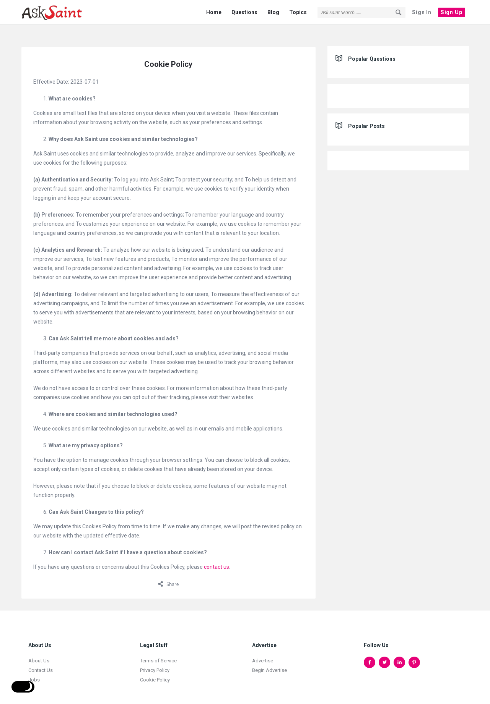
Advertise (262, 650)
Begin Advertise (269, 659)
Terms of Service (158, 650)
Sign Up (451, 12)
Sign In (421, 12)
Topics (298, 12)
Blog (273, 12)
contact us (216, 556)
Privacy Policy (154, 659)
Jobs (34, 669)
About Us (38, 650)
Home (213, 12)
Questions (244, 12)
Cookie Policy (155, 669)
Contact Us (40, 659)
